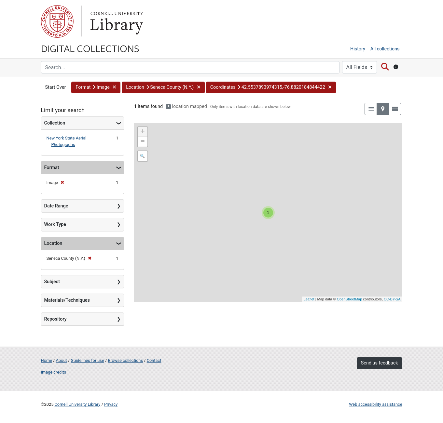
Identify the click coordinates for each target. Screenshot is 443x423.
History (357, 49)
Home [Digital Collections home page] (46, 360)
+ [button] (142, 132)
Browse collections (125, 360)
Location (53, 243)
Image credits (53, 372)
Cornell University (57, 21)
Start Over (55, 87)
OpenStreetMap (349, 299)
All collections (385, 49)
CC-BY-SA (392, 299)
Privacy (111, 404)
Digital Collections (90, 48)
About (61, 360)
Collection (54, 123)
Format (51, 167)
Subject (52, 281)
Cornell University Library (78, 404)
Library (116, 21)
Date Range (56, 206)
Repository (55, 319)
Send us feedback (379, 363)
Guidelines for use (87, 360)
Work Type (55, 224)
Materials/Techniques (67, 300)
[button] (95, 87)
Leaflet (309, 299)
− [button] (142, 142)
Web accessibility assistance (375, 404)
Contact (154, 360)
